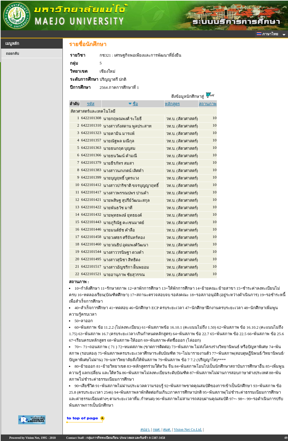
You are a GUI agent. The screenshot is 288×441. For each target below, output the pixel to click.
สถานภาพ (208, 104)
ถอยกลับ (12, 53)
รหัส (90, 104)
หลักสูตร (172, 104)
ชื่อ (135, 104)
